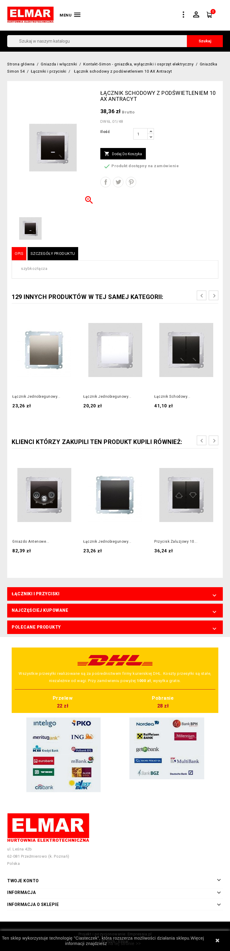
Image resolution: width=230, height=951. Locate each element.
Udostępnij (106, 182)
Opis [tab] (19, 253)
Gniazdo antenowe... (30, 541)
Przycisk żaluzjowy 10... (175, 541)
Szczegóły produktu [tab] (53, 253)
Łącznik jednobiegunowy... (36, 396)
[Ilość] (140, 134)
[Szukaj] (115, 41)
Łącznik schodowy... (172, 396)
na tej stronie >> (124, 943)
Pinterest (131, 182)
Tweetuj (118, 182)
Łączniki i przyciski (35, 593)
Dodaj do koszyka (123, 154)
